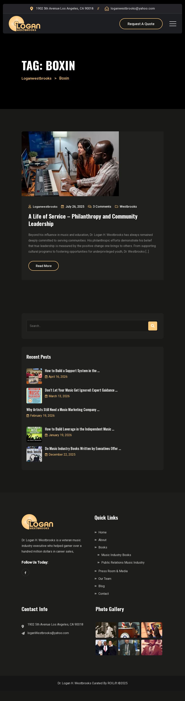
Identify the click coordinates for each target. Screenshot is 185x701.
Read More (48, 275)
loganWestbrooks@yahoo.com (48, 643)
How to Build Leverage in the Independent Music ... (79, 438)
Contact (103, 603)
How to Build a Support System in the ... (72, 380)
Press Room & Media (113, 581)
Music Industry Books (116, 565)
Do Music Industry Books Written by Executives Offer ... (83, 458)
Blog (101, 596)
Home (102, 542)
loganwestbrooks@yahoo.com (133, 8)
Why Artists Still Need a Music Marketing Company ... (62, 419)
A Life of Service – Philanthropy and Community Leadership (81, 221)
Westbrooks (131, 206)
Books (102, 557)
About (102, 550)
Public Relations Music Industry (123, 572)
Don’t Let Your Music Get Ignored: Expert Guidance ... (81, 399)
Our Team (104, 588)
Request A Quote (141, 24)
